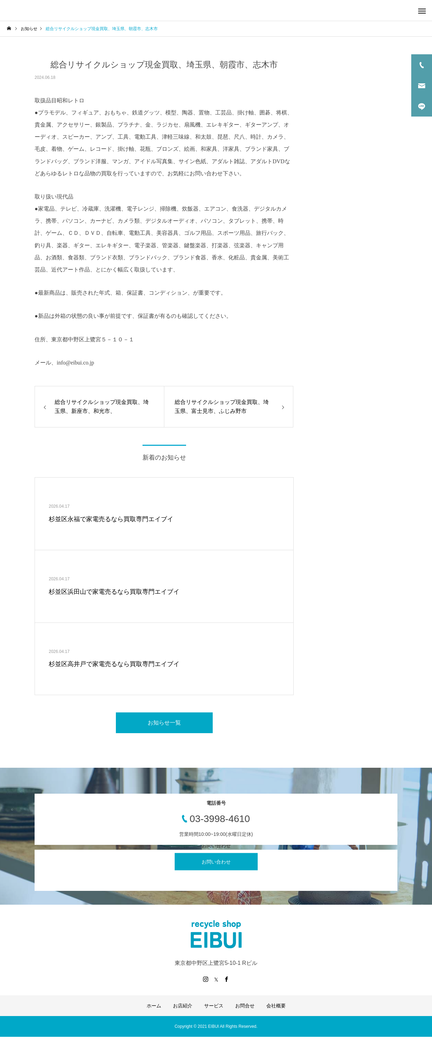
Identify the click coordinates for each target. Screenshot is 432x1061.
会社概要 (276, 1005)
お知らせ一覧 (164, 723)
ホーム (154, 1005)
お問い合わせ (216, 861)
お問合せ (245, 1005)
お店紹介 (182, 1005)
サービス (213, 1005)
